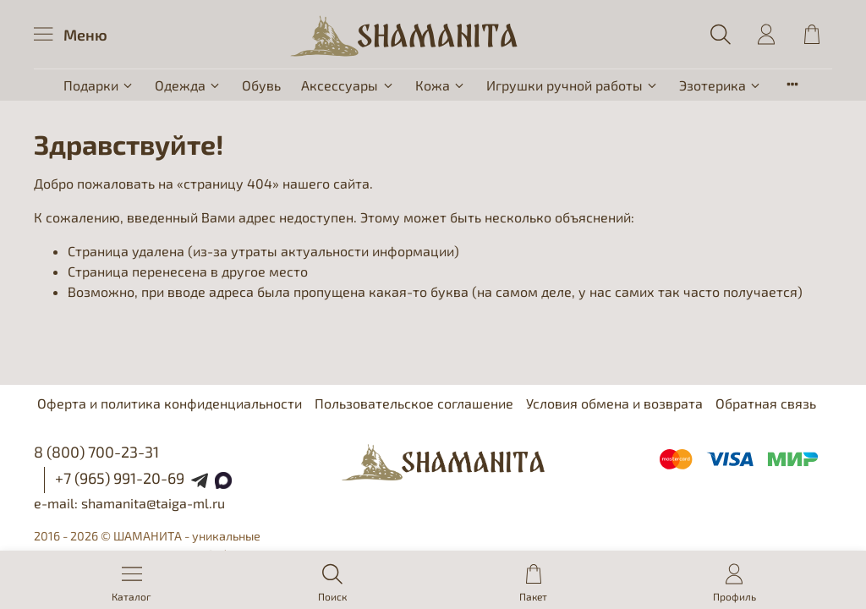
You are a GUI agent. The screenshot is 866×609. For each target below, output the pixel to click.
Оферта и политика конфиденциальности (169, 403)
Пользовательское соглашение (414, 403)
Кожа (440, 85)
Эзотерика (720, 85)
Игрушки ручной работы (572, 85)
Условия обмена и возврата (614, 403)
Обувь (261, 85)
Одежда (188, 85)
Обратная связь (765, 403)
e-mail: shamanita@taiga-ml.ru (129, 503)
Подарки (98, 85)
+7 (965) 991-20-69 (119, 478)
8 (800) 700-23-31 (96, 451)
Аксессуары (347, 85)
